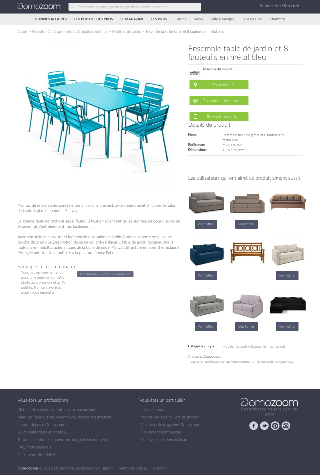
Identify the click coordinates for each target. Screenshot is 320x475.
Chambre (277, 19)
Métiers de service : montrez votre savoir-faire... (58, 409)
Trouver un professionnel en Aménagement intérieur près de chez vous (241, 361)
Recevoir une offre (222, 116)
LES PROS (159, 19)
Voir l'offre (205, 223)
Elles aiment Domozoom (160, 432)
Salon (198, 19)
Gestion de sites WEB (36, 454)
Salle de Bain (252, 19)
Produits (38, 31)
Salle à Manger (222, 19)
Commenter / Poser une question (105, 274)
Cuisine (180, 19)
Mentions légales (133, 468)
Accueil (23, 31)
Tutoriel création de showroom (44, 439)
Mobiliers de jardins (127, 31)
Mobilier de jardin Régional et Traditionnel (253, 346)
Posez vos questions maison (163, 439)
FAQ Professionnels (34, 447)
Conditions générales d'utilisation (85, 468)
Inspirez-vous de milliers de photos (169, 417)
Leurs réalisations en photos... (43, 432)
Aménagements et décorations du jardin (78, 31)
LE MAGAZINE (132, 19)
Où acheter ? (223, 84)
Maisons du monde (218, 69)
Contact (160, 468)
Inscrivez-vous (152, 409)
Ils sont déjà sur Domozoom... (43, 424)
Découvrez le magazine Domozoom (170, 424)
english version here (90, 439)
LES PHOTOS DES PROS (93, 19)
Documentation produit (222, 100)
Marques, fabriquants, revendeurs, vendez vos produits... (66, 417)
